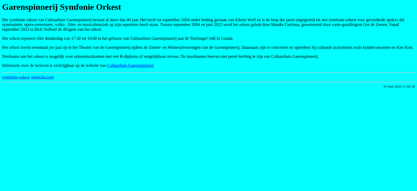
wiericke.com (42, 77)
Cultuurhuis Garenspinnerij (130, 65)
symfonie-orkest (16, 77)
